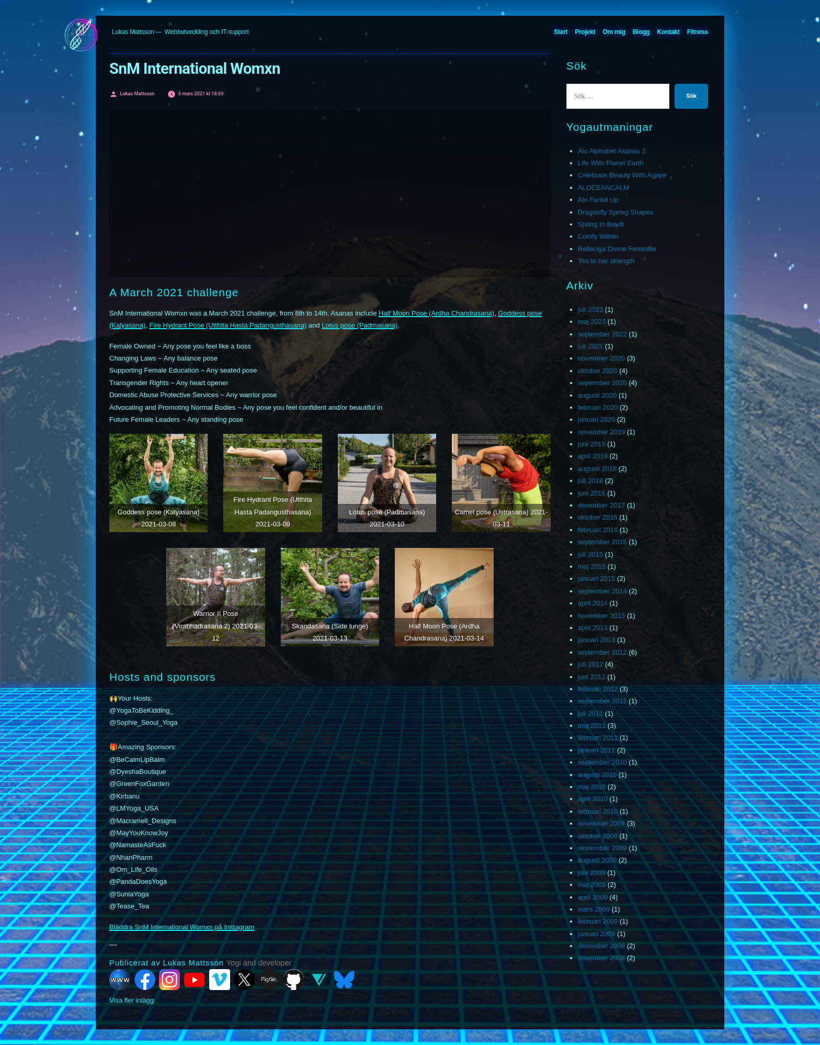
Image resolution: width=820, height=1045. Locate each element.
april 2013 (593, 628)
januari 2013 (597, 640)
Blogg (641, 32)
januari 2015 (597, 578)
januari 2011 (597, 750)
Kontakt (668, 32)
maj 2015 (592, 566)
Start (560, 32)
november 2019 (601, 432)
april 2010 (593, 799)
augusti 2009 (597, 860)
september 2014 (602, 591)
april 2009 (593, 897)
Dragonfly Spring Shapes (616, 212)
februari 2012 (598, 689)
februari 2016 (598, 530)
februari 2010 (598, 811)
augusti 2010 (597, 775)
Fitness (697, 32)
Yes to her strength (606, 261)
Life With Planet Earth (611, 163)
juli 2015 (590, 554)
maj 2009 (592, 885)
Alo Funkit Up (598, 200)
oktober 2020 (598, 371)
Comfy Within (598, 236)
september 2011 (602, 701)
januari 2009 (597, 934)
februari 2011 (598, 737)
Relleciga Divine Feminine (617, 249)
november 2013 (601, 616)
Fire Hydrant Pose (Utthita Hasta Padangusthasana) (228, 325)
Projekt (585, 32)
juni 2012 (592, 677)
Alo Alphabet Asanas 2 (612, 151)
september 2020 (602, 383)
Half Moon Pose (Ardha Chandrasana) (436, 313)
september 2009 (602, 848)
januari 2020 (597, 419)
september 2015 (602, 542)
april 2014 (593, 603)
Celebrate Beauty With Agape (622, 175)
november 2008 (601, 958)
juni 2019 (592, 444)
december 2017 (601, 505)
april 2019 (593, 456)
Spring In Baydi (601, 224)
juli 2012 (590, 664)
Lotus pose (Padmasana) (359, 325)
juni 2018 (592, 493)
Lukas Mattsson (133, 32)
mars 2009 (594, 909)
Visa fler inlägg (131, 1000)
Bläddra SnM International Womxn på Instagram (181, 927)
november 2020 (601, 358)
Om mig (613, 32)
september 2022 (602, 334)
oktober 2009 (598, 836)
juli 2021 (590, 346)
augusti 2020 (597, 395)
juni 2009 (592, 873)
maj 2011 (592, 725)
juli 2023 (590, 309)
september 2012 (602, 652)
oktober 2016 (598, 517)
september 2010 (602, 762)
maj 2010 (592, 787)
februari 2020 (598, 407)
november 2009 (601, 823)
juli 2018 (590, 481)
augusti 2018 (597, 469)
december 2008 (601, 946)
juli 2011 (590, 713)
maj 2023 (592, 321)
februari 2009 (598, 921)
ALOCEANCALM (603, 188)
